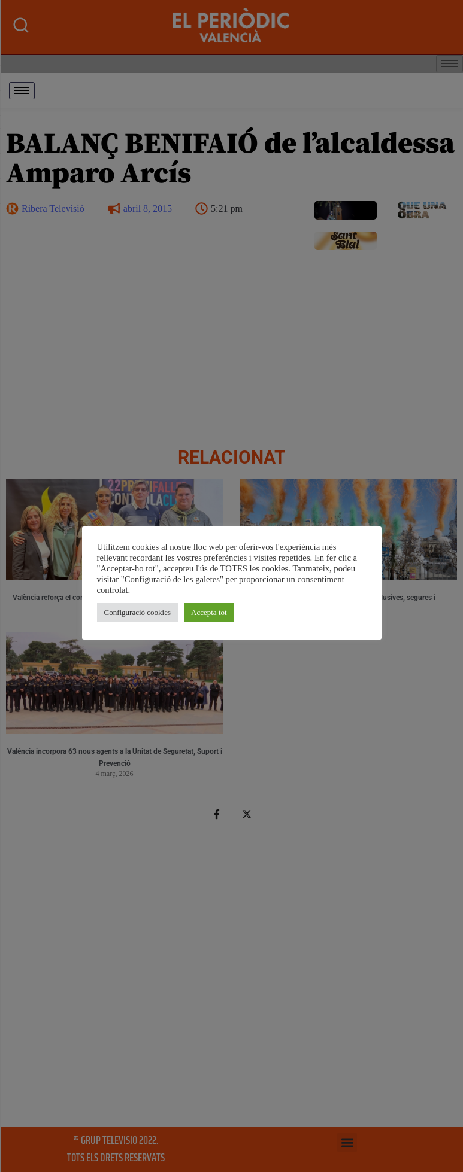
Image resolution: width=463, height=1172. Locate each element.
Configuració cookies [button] (137, 612)
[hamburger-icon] (22, 90)
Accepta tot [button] (209, 612)
